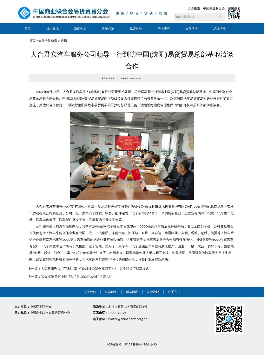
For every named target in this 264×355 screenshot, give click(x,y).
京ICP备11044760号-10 (141, 344)
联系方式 (174, 292)
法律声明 (153, 292)
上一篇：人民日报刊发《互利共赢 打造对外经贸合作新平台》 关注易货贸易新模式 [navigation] (88, 269)
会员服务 (191, 29)
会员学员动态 (47, 41)
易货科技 (136, 29)
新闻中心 (80, 29)
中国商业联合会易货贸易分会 (50, 313)
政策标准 (108, 29)
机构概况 (52, 29)
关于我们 (90, 292)
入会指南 (194, 8)
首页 (28, 29)
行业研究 (164, 29)
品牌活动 (219, 29)
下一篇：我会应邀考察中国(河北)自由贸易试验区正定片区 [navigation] (70, 277)
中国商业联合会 (214, 8)
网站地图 (132, 292)
